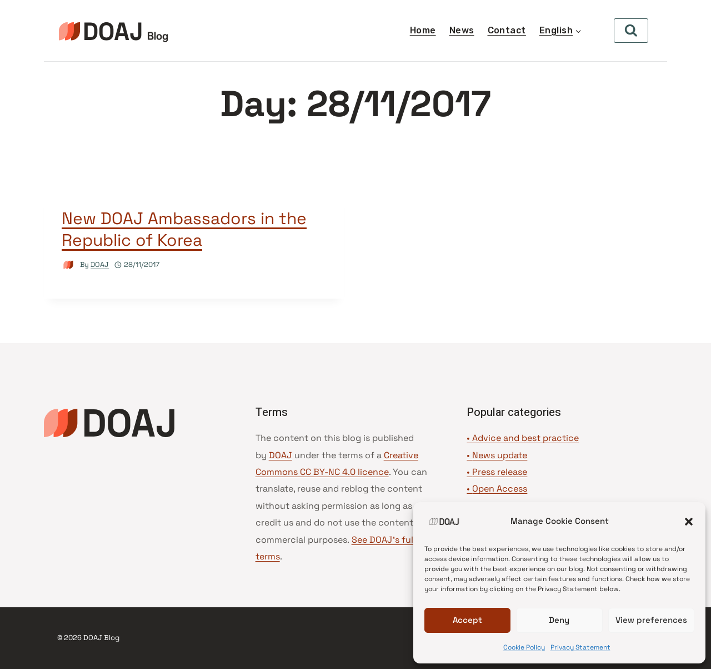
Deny (559, 620)
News (461, 30)
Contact (507, 30)
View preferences (651, 620)
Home (423, 30)
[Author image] (69, 265)
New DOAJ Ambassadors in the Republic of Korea (184, 229)
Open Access (499, 488)
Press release (499, 472)
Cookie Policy (524, 647)
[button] (688, 521)
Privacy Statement (580, 647)
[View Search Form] (631, 30)
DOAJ (100, 264)
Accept (467, 620)
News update (499, 455)
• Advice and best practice (523, 438)
